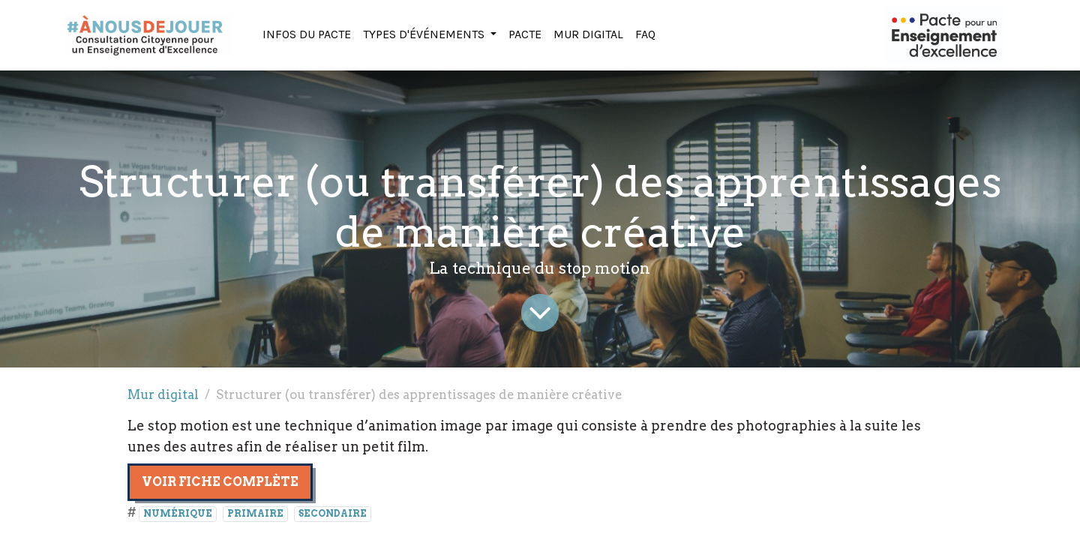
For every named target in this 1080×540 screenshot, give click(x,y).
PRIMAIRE (255, 513)
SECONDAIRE (332, 513)
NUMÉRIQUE (177, 513)
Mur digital (163, 394)
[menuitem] (306, 35)
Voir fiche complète (220, 482)
